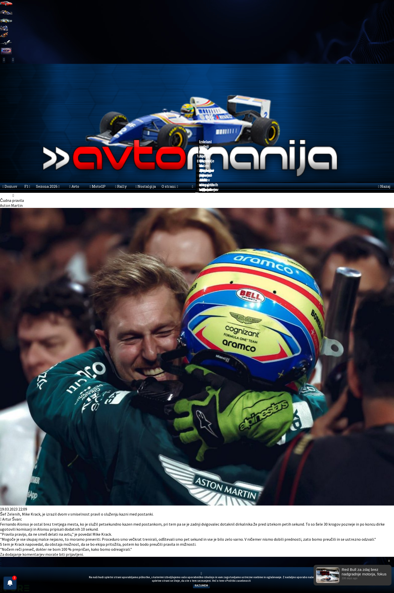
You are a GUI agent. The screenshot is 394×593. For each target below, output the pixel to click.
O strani (170, 186)
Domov (10, 186)
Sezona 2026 (48, 186)
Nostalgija (145, 186)
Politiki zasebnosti (238, 580)
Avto (74, 186)
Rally (121, 186)
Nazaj (384, 186)
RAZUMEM (201, 585)
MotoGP (98, 186)
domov (6, 195)
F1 (27, 186)
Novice (20, 195)
